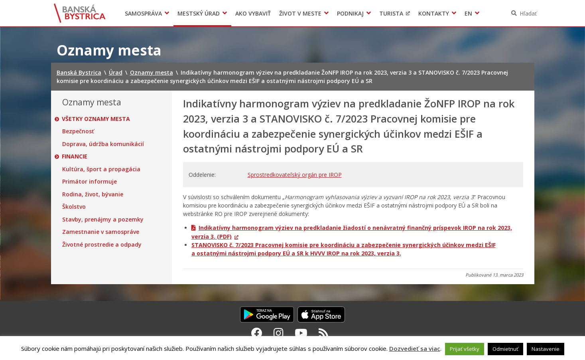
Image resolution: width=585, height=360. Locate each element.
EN (468, 13)
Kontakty (433, 13)
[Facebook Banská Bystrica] (256, 332)
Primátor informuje (89, 181)
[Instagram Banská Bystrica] (279, 332)
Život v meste (300, 13)
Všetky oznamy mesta (96, 119)
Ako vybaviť (253, 13)
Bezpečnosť (78, 131)
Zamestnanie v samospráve (100, 231)
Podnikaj (350, 13)
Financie (75, 156)
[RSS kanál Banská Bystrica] (324, 332)
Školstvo (74, 206)
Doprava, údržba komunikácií (103, 144)
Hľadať (528, 13)
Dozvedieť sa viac (414, 348)
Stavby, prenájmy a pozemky (103, 219)
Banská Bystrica (79, 13)
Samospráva (143, 13)
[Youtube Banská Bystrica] (301, 332)
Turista (391, 13)
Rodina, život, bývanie (92, 194)
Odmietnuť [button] (505, 348)
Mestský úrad (198, 13)
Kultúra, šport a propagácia (101, 169)
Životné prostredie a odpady (102, 244)
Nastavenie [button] (545, 348)
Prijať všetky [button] (464, 348)
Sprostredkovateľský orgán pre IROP (295, 174)
